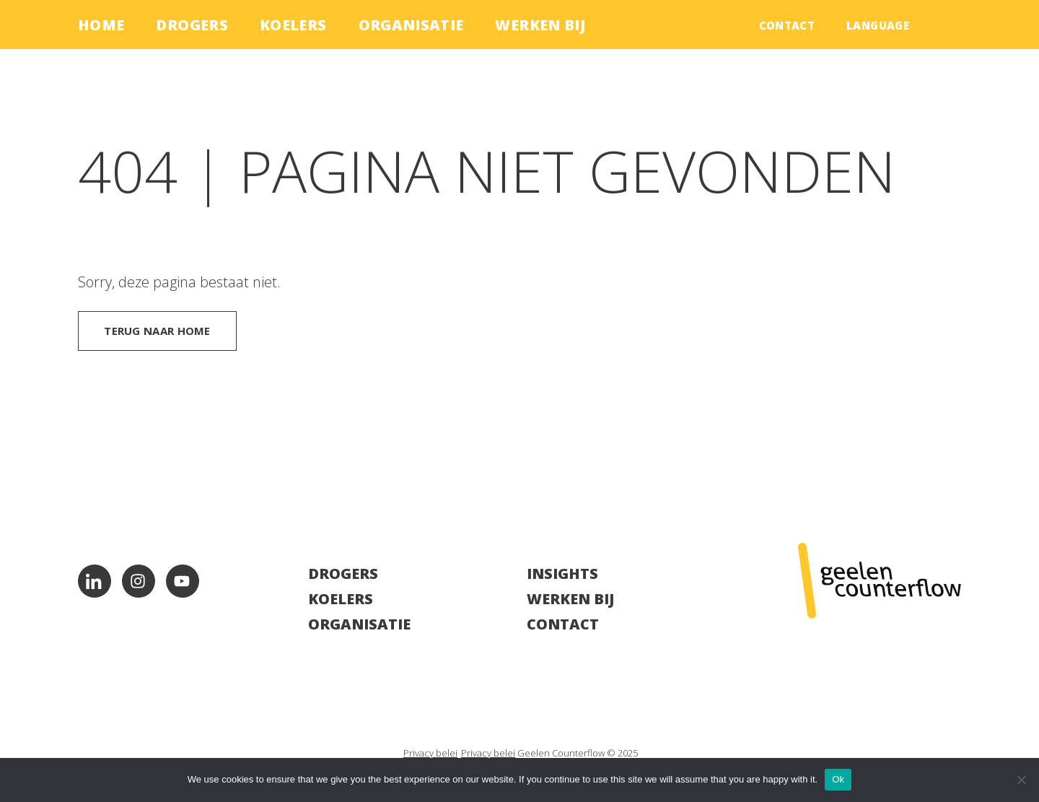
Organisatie (411, 25)
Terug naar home (157, 330)
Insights (562, 574)
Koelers (293, 25)
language (877, 25)
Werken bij (540, 25)
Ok (838, 779)
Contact (787, 25)
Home (101, 25)
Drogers (192, 25)
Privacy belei (430, 753)
